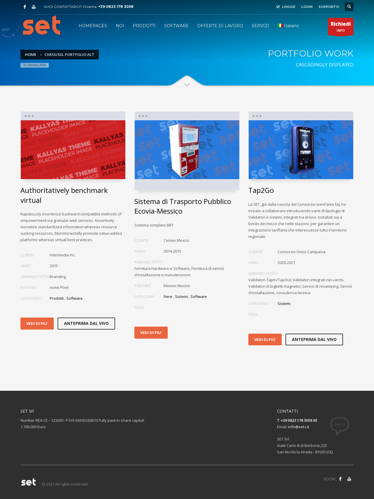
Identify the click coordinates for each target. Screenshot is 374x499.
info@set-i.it (298, 426)
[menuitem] (288, 26)
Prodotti (57, 298)
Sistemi (181, 296)
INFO (341, 27)
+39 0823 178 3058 (116, 6)
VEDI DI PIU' (37, 323)
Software (74, 298)
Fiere (168, 296)
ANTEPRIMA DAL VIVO (86, 323)
